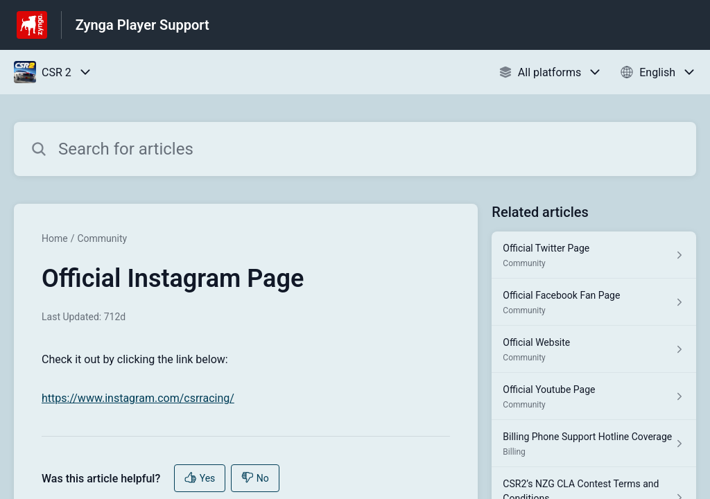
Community (102, 238)
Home (55, 238)
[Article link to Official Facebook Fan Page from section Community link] (594, 302)
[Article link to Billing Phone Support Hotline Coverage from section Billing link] (594, 443)
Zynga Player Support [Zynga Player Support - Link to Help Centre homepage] (142, 25)
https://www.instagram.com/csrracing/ (138, 398)
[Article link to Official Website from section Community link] (594, 349)
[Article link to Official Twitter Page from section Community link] (594, 255)
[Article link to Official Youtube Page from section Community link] (594, 396)
